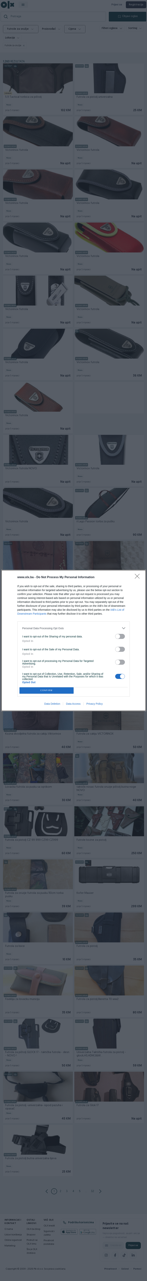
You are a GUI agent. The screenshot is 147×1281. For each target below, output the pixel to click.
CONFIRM (47, 690)
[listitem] (73, 628)
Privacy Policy (94, 703)
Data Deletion (52, 703)
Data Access (73, 703)
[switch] (120, 636)
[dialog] (73, 640)
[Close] (138, 577)
